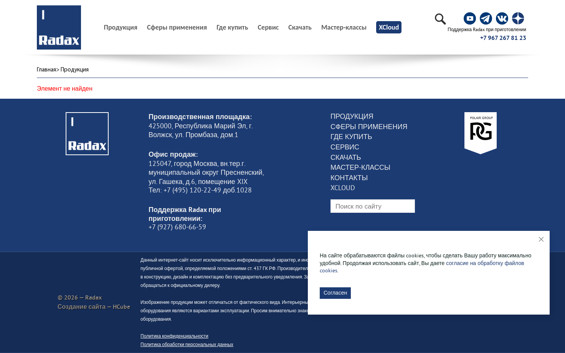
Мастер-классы (344, 27)
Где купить (232, 27)
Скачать (300, 27)
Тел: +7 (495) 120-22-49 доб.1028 (200, 190)
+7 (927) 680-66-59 (177, 227)
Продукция (351, 116)
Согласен (335, 292)
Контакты (349, 178)
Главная (46, 70)
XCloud (389, 27)
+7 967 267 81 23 (503, 38)
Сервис (268, 27)
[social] (470, 18)
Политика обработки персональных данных (186, 344)
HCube (121, 307)
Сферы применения (177, 27)
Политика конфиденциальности (174, 336)
